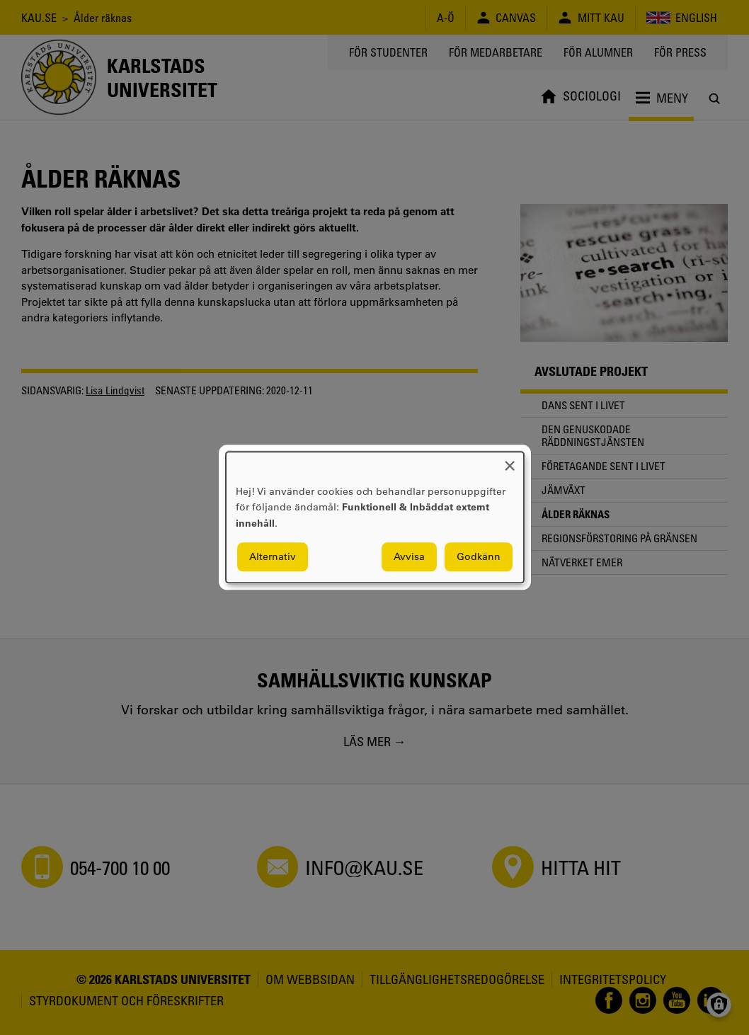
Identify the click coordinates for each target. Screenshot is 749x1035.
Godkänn (479, 557)
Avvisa (409, 557)
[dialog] (375, 517)
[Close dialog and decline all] (510, 460)
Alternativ (272, 557)
